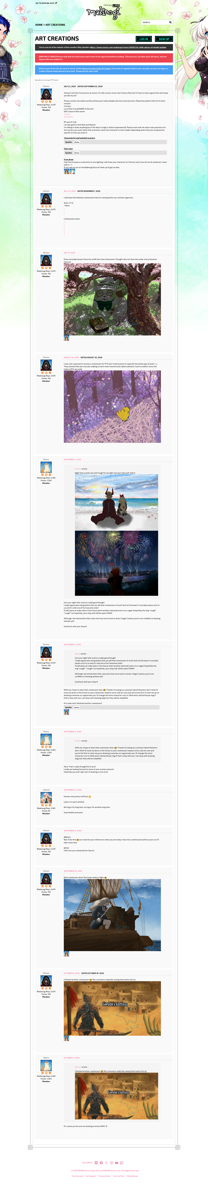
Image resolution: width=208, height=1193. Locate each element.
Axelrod (46, 790)
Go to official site (45, 3)
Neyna (46, 459)
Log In (144, 39)
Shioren (46, 86)
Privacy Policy (104, 1177)
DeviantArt (68, 117)
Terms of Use (118, 1177)
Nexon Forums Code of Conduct (96, 68)
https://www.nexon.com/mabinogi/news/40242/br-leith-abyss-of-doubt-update (128, 47)
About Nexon (132, 1177)
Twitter (67, 114)
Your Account (77, 1177)
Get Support (91, 1177)
